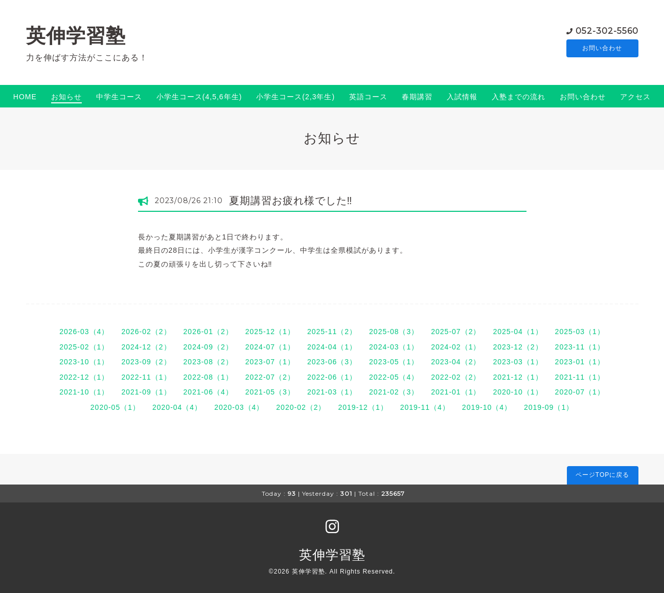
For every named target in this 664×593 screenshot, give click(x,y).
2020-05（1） (115, 407)
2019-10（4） (487, 407)
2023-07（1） (270, 362)
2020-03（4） (239, 407)
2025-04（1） (517, 331)
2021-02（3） (394, 392)
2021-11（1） (580, 377)
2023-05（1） (394, 362)
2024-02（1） (455, 347)
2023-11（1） (580, 347)
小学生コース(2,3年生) (295, 97)
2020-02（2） (301, 407)
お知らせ (66, 97)
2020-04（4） (177, 407)
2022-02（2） (455, 377)
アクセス (635, 97)
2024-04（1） (332, 347)
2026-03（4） (84, 331)
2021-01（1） (455, 392)
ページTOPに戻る (602, 474)
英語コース (368, 97)
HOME (25, 97)
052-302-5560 (607, 30)
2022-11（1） (146, 377)
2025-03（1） (580, 331)
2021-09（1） (146, 392)
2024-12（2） (146, 347)
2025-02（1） (84, 347)
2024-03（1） (394, 347)
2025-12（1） (270, 331)
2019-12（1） (363, 407)
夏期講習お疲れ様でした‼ (291, 200)
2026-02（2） (146, 331)
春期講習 (417, 97)
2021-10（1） (84, 392)
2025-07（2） (455, 331)
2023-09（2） (146, 362)
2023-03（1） (517, 362)
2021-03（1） (332, 392)
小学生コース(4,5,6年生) (199, 97)
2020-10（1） (517, 392)
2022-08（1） (208, 377)
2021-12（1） (517, 377)
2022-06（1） (332, 377)
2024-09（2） (208, 347)
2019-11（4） (425, 407)
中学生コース (119, 97)
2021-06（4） (208, 392)
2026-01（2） (208, 331)
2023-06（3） (332, 362)
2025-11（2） (332, 331)
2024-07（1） (270, 347)
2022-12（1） (84, 377)
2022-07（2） (270, 377)
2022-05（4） (394, 377)
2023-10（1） (84, 362)
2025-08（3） (394, 331)
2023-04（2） (455, 362)
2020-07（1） (580, 392)
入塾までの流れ (518, 97)
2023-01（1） (580, 362)
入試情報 (462, 97)
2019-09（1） (549, 407)
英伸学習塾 (76, 35)
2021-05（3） (270, 392)
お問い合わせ (602, 49)
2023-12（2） (517, 347)
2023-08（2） (208, 362)
